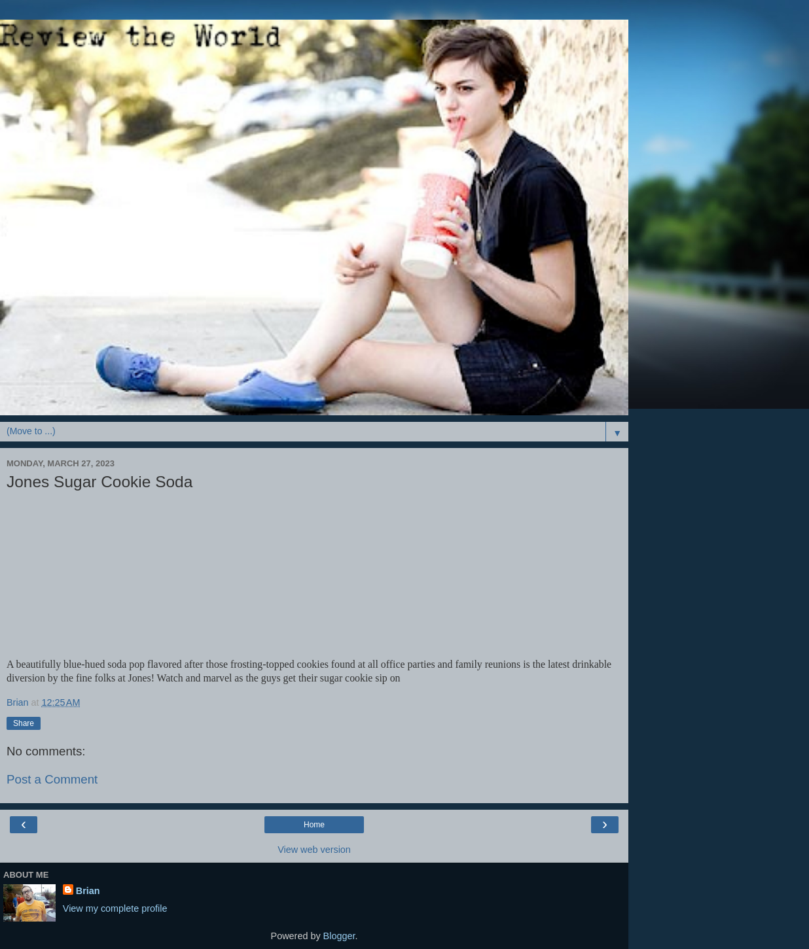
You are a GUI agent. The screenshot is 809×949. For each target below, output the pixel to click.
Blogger (339, 936)
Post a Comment (52, 779)
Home (314, 824)
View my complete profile (115, 908)
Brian (88, 891)
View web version (314, 849)
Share (23, 723)
